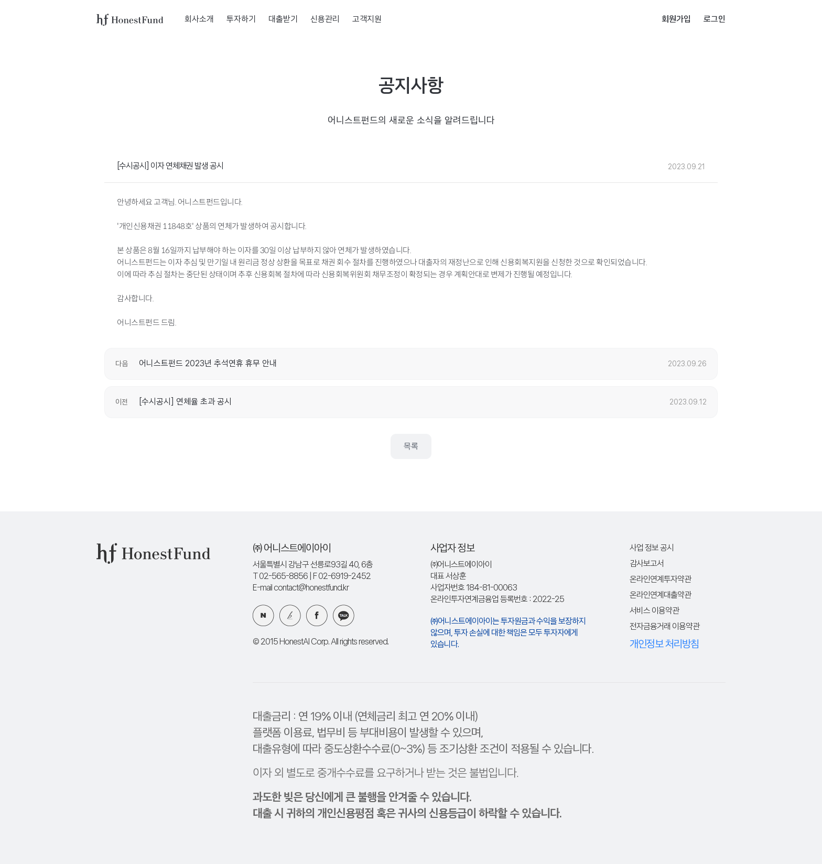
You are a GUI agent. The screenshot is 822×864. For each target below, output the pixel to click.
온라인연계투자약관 (660, 580)
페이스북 (317, 615)
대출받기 (283, 20)
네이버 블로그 (263, 615)
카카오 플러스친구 (343, 615)
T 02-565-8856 (280, 577)
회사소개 (199, 20)
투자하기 (241, 20)
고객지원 (367, 20)
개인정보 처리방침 (664, 644)
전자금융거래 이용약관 (664, 627)
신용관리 (325, 20)
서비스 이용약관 (654, 611)
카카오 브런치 (290, 615)
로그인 (715, 20)
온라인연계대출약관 (660, 595)
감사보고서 (647, 564)
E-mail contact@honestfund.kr (301, 588)
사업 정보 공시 (652, 548)
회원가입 (676, 20)
